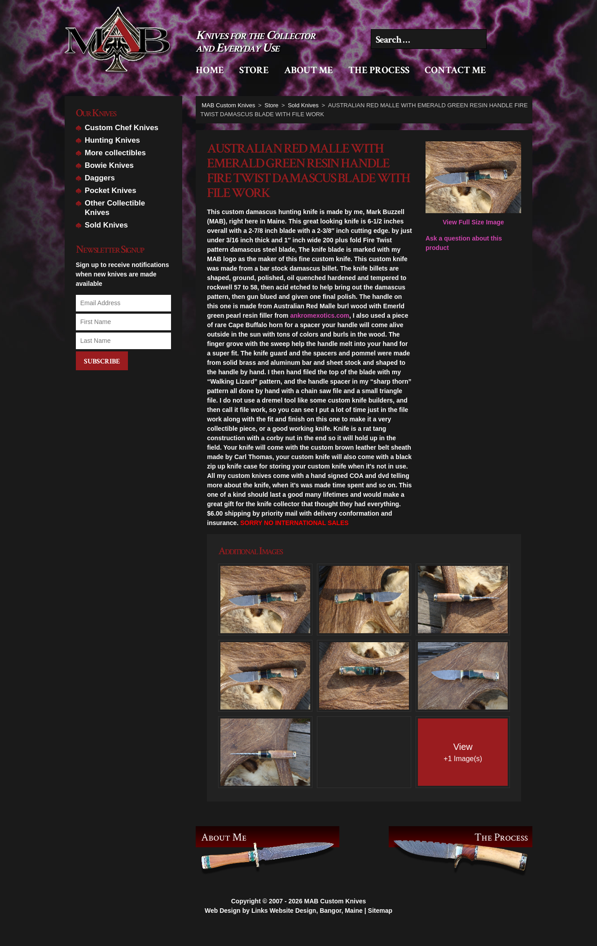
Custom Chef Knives (121, 127)
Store (254, 70)
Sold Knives (106, 225)
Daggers (100, 178)
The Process (378, 70)
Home (210, 70)
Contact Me (455, 70)
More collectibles (115, 153)
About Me (308, 70)
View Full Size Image (473, 183)
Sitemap (380, 927)
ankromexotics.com (319, 315)
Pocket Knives (110, 190)
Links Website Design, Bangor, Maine (307, 927)
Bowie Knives (109, 165)
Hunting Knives (112, 140)
